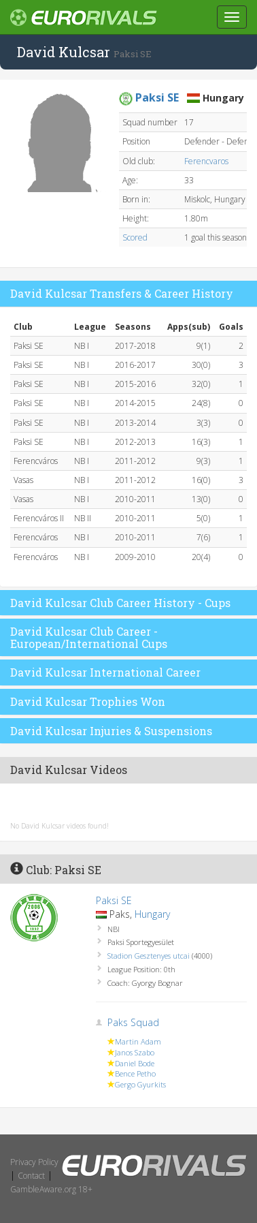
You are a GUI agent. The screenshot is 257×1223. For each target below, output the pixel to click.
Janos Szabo (134, 1052)
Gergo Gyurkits (140, 1084)
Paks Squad (133, 1022)
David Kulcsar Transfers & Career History (121, 293)
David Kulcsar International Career (105, 672)
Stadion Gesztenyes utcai (148, 955)
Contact (31, 1175)
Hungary (152, 914)
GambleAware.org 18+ (51, 1189)
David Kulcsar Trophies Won (87, 701)
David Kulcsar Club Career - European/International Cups (88, 637)
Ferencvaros (206, 161)
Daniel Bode (134, 1063)
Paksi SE (114, 900)
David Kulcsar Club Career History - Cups (120, 602)
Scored (135, 237)
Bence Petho (135, 1073)
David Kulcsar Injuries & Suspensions (111, 731)
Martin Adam (138, 1041)
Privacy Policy (34, 1162)
